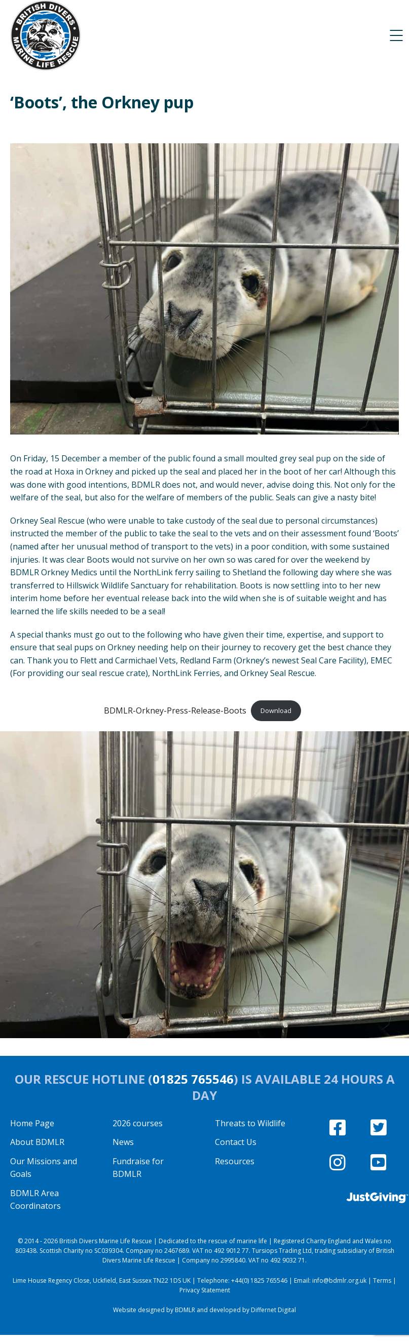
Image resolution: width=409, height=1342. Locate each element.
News (123, 1142)
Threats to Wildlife (250, 1123)
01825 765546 (193, 1079)
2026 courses (138, 1123)
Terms (382, 1280)
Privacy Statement (204, 1290)
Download (276, 710)
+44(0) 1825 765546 (259, 1280)
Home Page (32, 1123)
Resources (234, 1161)
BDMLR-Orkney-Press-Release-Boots (175, 710)
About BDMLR (37, 1142)
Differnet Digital (273, 1310)
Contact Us (235, 1142)
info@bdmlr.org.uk (339, 1280)
